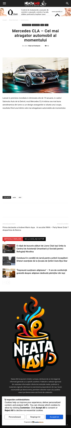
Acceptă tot (54, 417)
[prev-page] (4, 282)
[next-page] (8, 282)
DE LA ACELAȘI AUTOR (34, 239)
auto (14, 197)
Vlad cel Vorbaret (34, 46)
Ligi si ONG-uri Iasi (7, 251)
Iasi (42, 25)
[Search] (67, 3)
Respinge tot (35, 417)
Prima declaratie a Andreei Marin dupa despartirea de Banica (19, 228)
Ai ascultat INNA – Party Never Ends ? (52, 227)
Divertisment (13, 20)
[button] (4, 3)
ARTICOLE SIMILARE (13, 239)
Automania (24, 20)
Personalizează (15, 417)
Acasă (5, 20)
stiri (20, 197)
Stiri (46, 25)
